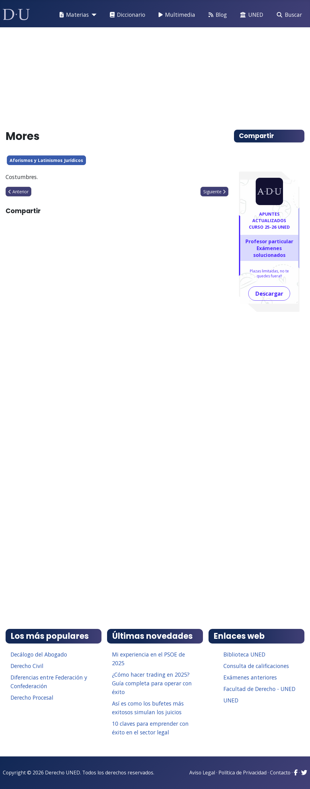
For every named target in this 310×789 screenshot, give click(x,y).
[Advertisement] (155, 75)
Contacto (280, 772)
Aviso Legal (202, 772)
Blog (216, 15)
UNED (250, 15)
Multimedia (175, 15)
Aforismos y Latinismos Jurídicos (46, 160)
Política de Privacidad (242, 772)
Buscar (288, 15)
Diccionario (126, 15)
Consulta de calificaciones (256, 666)
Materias (73, 15)
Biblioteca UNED (244, 654)
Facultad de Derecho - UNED (259, 689)
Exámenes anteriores (250, 677)
